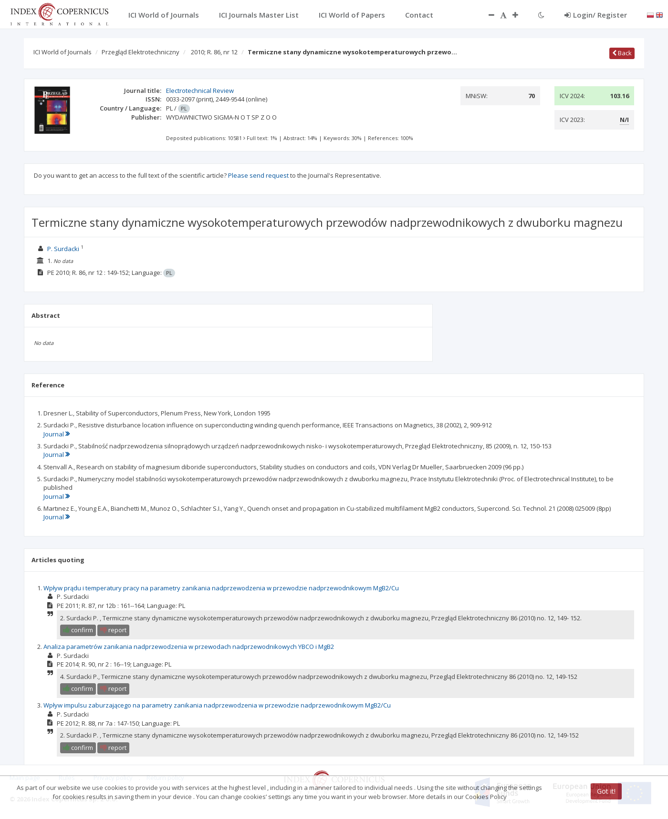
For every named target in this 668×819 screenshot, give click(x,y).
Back (622, 53)
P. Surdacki (63, 248)
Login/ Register (595, 15)
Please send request (258, 175)
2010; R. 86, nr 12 (214, 52)
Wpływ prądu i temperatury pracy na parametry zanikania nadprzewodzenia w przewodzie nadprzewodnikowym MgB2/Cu (221, 588)
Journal (56, 434)
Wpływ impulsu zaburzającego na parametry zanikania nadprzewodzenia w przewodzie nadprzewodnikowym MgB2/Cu (217, 705)
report (113, 630)
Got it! (606, 791)
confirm (78, 630)
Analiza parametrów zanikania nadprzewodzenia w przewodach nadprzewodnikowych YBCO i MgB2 (188, 646)
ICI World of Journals (62, 52)
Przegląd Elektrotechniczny (140, 52)
